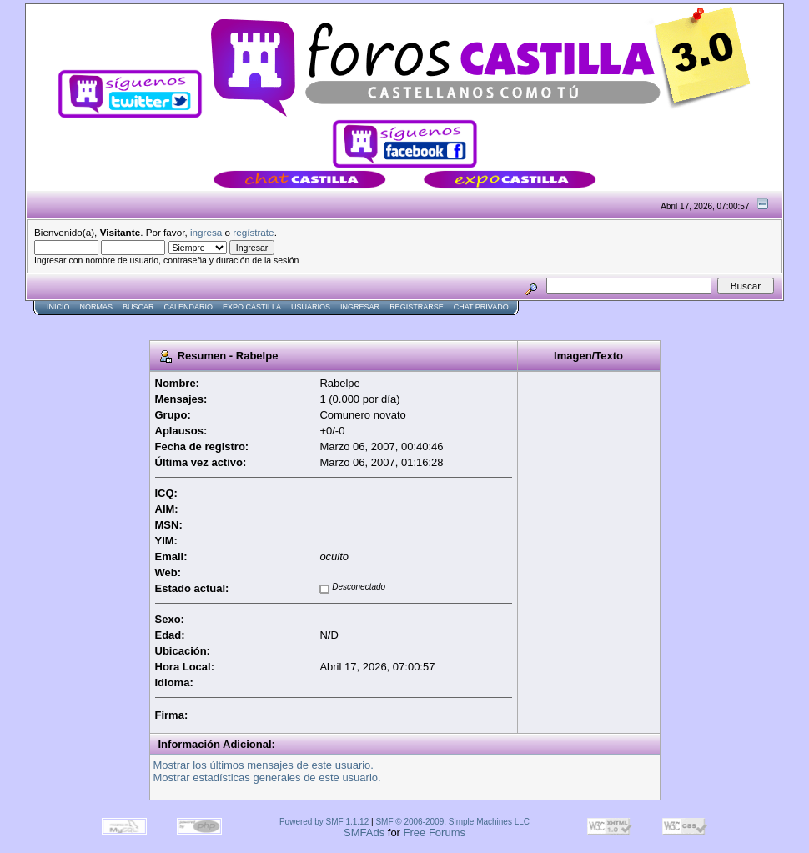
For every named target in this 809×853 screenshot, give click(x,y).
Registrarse (416, 307)
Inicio (58, 307)
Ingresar (359, 307)
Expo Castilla (252, 307)
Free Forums (434, 832)
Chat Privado (481, 307)
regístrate (253, 232)
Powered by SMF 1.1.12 (324, 821)
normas (96, 307)
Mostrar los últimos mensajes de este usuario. (263, 765)
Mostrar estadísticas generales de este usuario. (267, 777)
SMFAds (364, 832)
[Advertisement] (328, 322)
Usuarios (310, 307)
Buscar (138, 307)
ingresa (206, 232)
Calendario (189, 307)
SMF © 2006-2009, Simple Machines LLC (452, 821)
